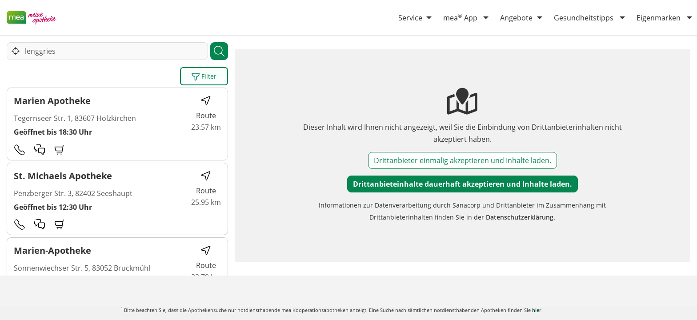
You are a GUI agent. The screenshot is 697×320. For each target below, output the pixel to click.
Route (206, 107)
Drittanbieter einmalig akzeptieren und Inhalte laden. (462, 160)
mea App (460, 17)
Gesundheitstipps (583, 18)
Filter (204, 76)
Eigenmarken (659, 18)
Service (410, 18)
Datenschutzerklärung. (520, 217)
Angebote (516, 18)
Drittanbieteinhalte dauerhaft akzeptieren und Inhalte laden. (462, 184)
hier (536, 310)
